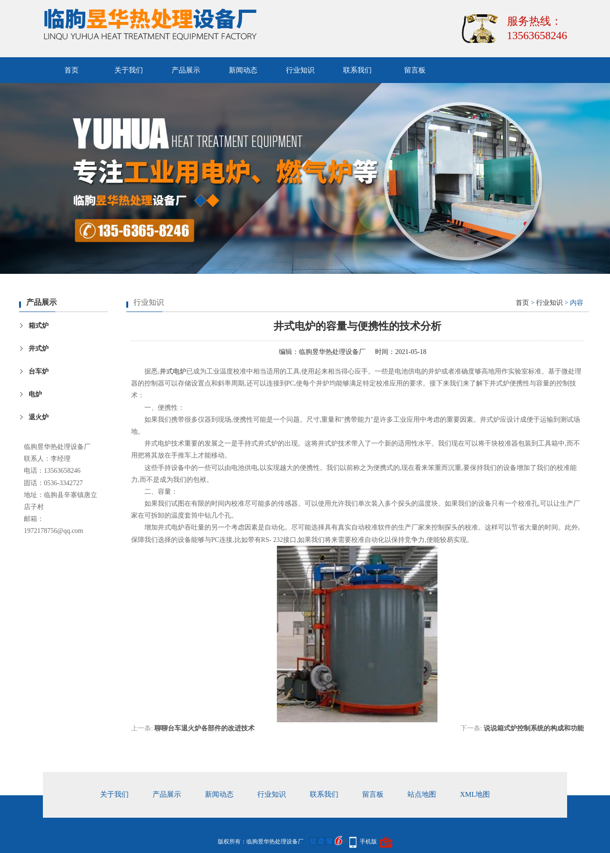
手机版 (368, 841)
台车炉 (39, 371)
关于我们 (128, 70)
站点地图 (421, 794)
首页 (71, 70)
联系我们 (357, 70)
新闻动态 (243, 70)
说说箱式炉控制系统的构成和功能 (534, 728)
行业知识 (300, 70)
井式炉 (39, 348)
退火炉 (39, 417)
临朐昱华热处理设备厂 (332, 351)
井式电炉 (173, 371)
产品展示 (186, 70)
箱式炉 (39, 325)
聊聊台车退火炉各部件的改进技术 (204, 728)
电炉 (35, 394)
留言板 (415, 70)
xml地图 (475, 794)
